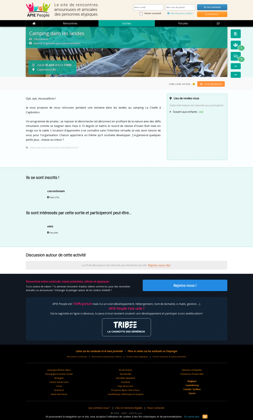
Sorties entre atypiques (137, 356)
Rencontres (70, 23)
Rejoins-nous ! (184, 285)
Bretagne (59, 377)
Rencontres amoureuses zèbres (107, 356)
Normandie (125, 373)
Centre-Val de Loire (59, 382)
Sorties (126, 23)
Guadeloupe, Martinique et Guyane (125, 394)
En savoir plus (191, 416)
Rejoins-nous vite (159, 265)
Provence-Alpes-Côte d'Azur (125, 390)
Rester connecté (153, 13)
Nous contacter (156, 407)
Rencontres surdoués (77, 356)
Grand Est (59, 390)
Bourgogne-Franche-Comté (59, 373)
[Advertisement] (197, 136)
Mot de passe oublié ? (180, 13)
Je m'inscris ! (212, 14)
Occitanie (125, 382)
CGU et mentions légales (129, 407)
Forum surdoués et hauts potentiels (169, 356)
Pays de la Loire (125, 386)
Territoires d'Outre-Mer (192, 373)
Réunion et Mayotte (192, 369)
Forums (183, 23)
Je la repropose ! (211, 84)
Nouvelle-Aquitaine (125, 377)
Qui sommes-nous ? (99, 407)
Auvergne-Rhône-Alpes (59, 369)
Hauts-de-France (59, 394)
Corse (59, 386)
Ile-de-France (125, 369)
